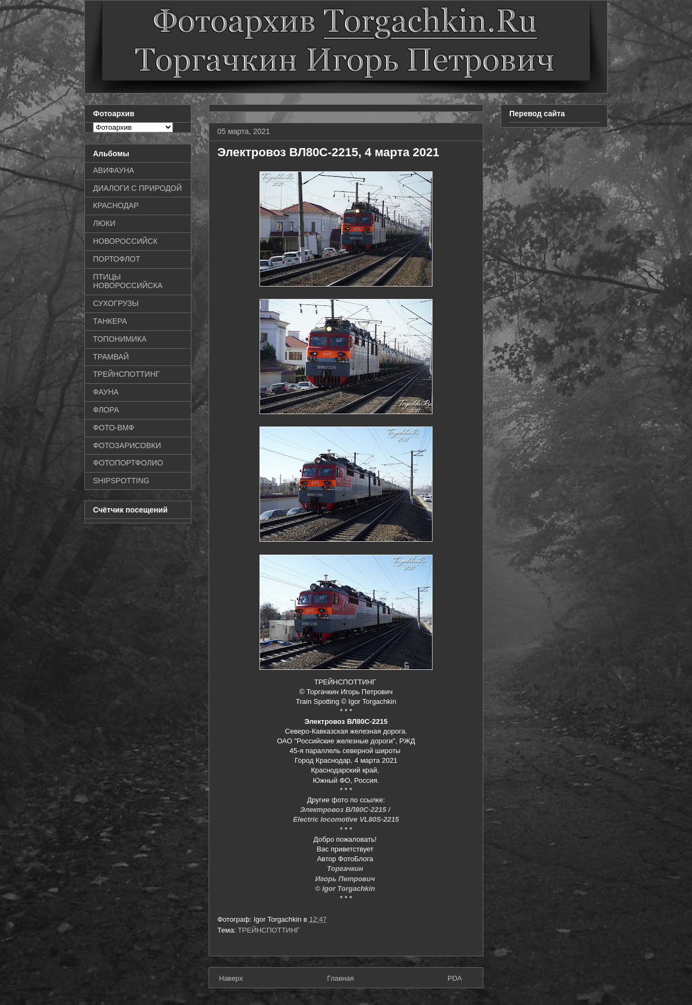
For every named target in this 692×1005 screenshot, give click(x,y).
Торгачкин (346, 868)
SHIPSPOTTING (121, 480)
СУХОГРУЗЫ (115, 303)
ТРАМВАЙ (111, 356)
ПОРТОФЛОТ (116, 259)
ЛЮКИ (104, 223)
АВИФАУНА (113, 170)
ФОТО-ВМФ (114, 427)
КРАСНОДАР (116, 205)
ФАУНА (105, 392)
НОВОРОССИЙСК (125, 241)
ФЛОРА (106, 409)
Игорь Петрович (346, 879)
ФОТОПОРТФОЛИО (128, 462)
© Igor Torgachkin (346, 888)
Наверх (231, 978)
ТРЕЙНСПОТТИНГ (269, 930)
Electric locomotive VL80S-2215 (346, 819)
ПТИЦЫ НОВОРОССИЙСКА (128, 281)
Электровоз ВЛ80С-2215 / (346, 810)
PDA (455, 978)
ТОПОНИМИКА (120, 339)
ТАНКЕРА (110, 321)
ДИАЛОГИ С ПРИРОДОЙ (137, 188)
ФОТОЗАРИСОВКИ (127, 445)
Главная (340, 978)
